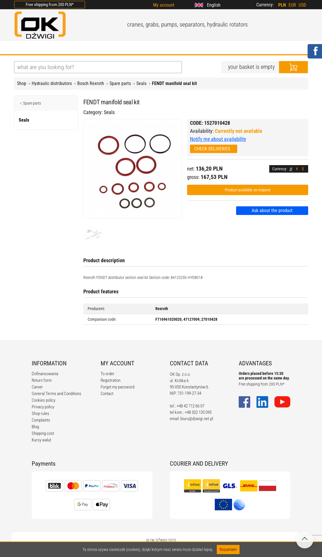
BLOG (100, 48)
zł (290, 169)
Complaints (41, 420)
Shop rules (40, 413)
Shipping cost (43, 433)
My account (163, 5)
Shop (21, 83)
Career (37, 387)
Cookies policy (43, 400)
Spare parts (120, 83)
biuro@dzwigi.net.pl (196, 418)
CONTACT (217, 48)
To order (107, 373)
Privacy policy (43, 406)
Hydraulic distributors (52, 83)
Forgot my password (117, 387)
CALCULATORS (178, 48)
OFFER (74, 48)
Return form (42, 380)
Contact (107, 393)
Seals (141, 83)
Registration (110, 380)
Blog (35, 426)
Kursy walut (41, 440)
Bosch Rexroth (90, 83)
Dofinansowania (45, 373)
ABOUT (48, 48)
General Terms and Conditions (56, 393)
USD (302, 5)
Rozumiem (228, 549)
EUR (292, 5)
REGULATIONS (134, 48)
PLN (282, 5)
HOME (21, 48)
